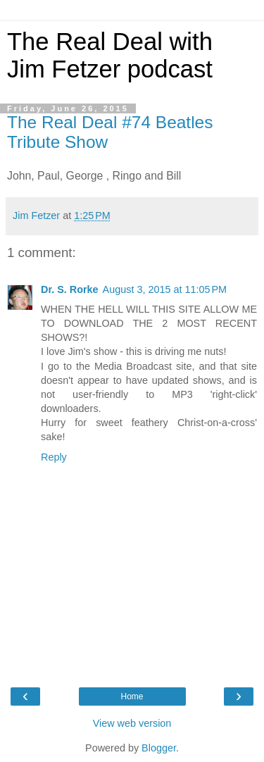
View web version (132, 723)
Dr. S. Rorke (70, 289)
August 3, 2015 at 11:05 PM (165, 289)
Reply (54, 457)
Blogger (159, 748)
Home (131, 696)
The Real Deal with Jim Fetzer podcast (110, 55)
